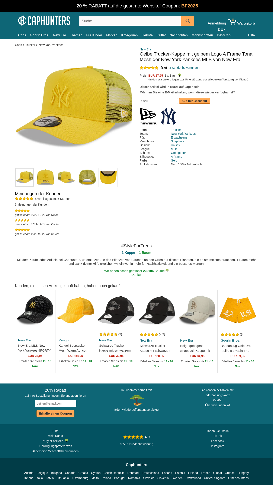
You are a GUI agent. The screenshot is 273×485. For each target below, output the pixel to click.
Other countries (238, 478)
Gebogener (178, 153)
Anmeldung (217, 23)
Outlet (161, 35)
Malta (95, 478)
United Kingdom (214, 478)
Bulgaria (56, 473)
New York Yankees (51, 45)
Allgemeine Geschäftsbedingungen (55, 451)
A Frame (176, 156)
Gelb (174, 160)
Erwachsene (179, 137)
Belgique (42, 473)
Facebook (217, 441)
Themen (76, 35)
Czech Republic (113, 473)
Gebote (147, 35)
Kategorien (129, 35)
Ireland (28, 478)
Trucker (30, 45)
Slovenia (163, 478)
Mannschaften (202, 35)
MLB (174, 149)
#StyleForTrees (55, 441)
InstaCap (224, 35)
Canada (70, 473)
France (205, 473)
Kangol (64, 340)
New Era (59, 35)
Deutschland (150, 473)
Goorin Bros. (39, 35)
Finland (193, 473)
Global (217, 473)
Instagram (217, 446)
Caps (22, 35)
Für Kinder (94, 35)
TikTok (217, 436)
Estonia (180, 473)
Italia (39, 478)
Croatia (83, 473)
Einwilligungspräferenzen (55, 446)
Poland (106, 478)
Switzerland (193, 478)
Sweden (177, 478)
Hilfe (251, 35)
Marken (111, 35)
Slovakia (148, 478)
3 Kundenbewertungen (184, 67)
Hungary (243, 473)
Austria (28, 473)
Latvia (50, 478)
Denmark (133, 473)
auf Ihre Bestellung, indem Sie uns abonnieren (55, 392)
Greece (230, 473)
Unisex (175, 145)
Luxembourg (80, 478)
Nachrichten (179, 35)
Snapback (177, 141)
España (167, 473)
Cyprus (95, 473)
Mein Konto (55, 436)
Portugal (119, 478)
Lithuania (63, 478)
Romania (134, 478)
